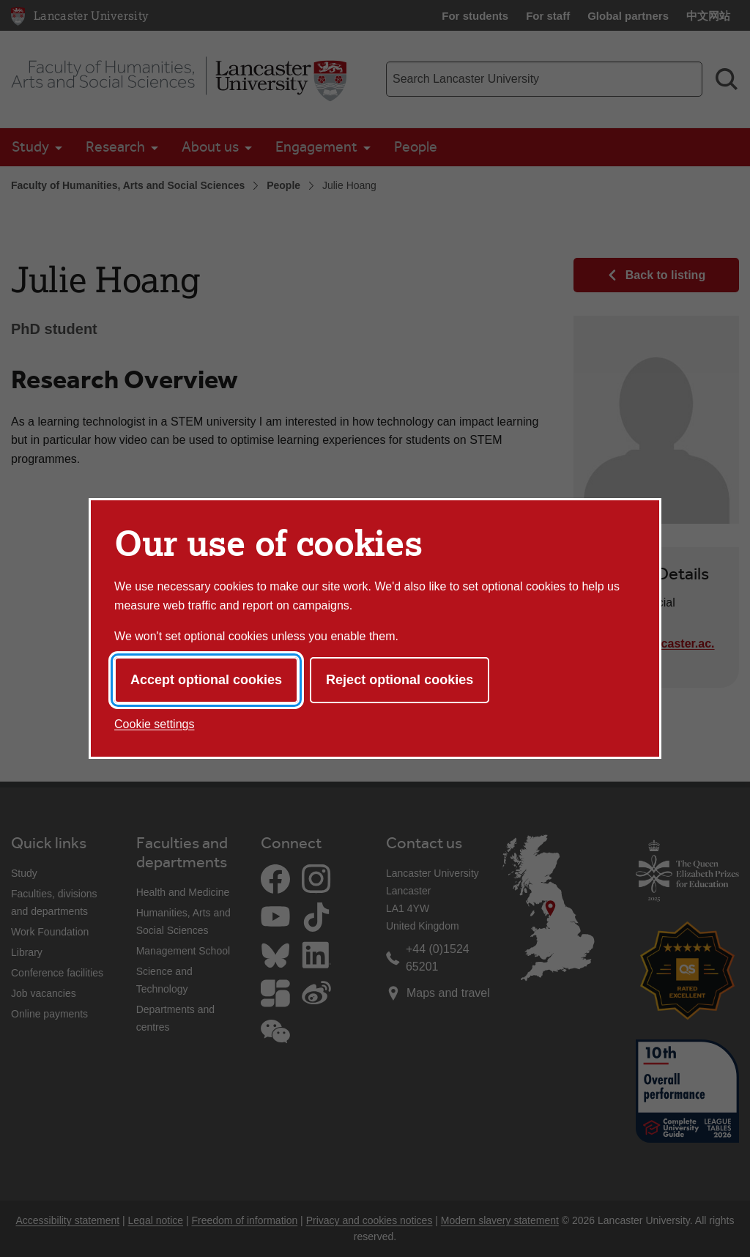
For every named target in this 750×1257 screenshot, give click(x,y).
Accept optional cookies (206, 679)
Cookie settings (154, 724)
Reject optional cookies (399, 679)
